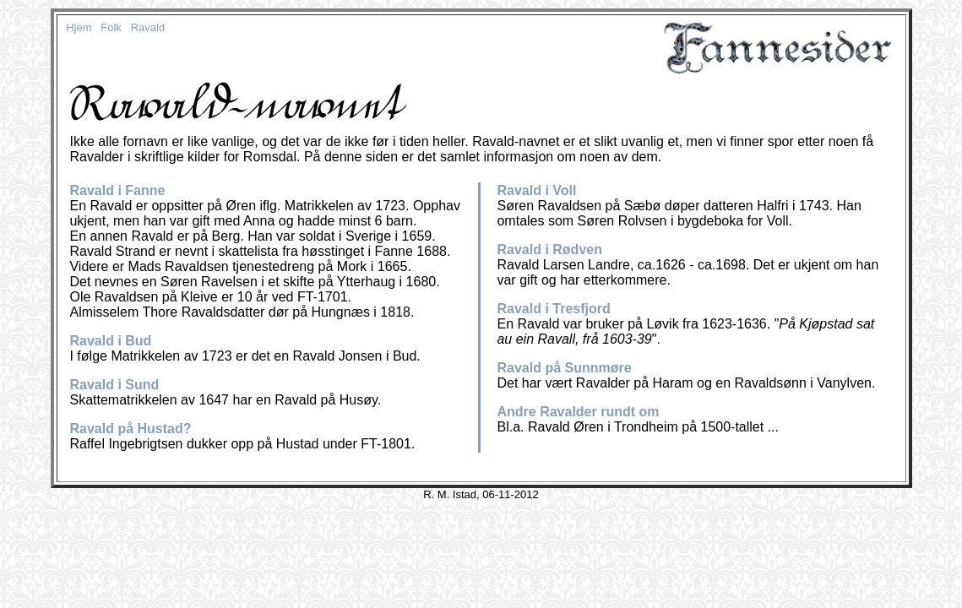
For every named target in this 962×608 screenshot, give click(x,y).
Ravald (148, 27)
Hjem (78, 27)
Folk (111, 27)
